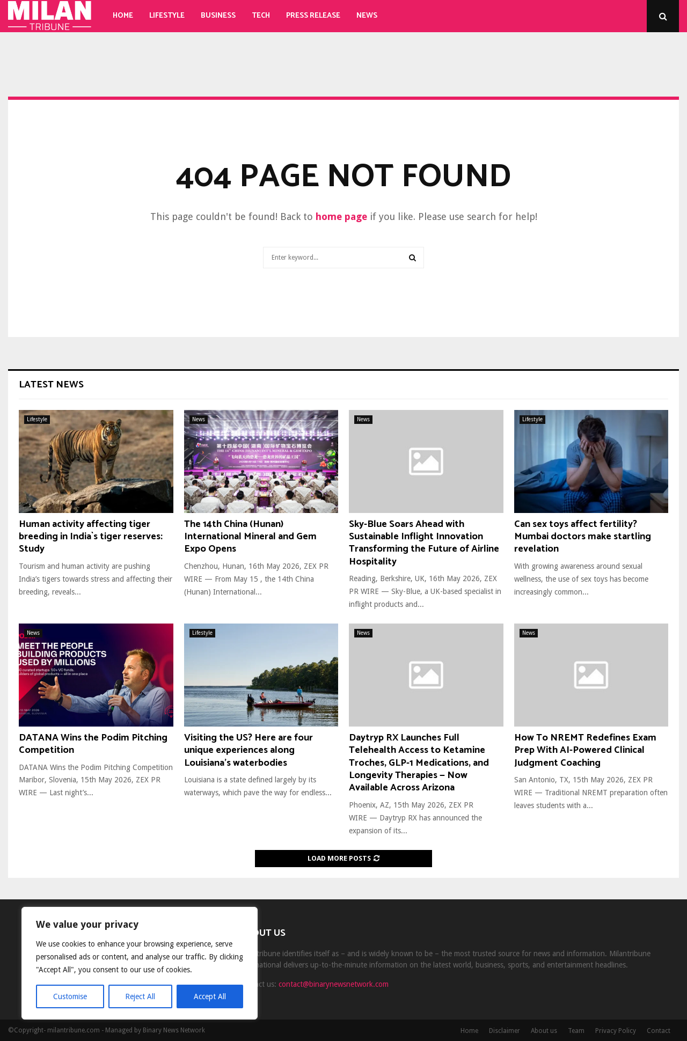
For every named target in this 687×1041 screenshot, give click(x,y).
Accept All (210, 996)
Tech (261, 16)
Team (576, 1031)
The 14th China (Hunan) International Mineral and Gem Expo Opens (250, 537)
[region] (139, 963)
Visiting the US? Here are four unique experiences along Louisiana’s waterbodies (248, 750)
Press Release (313, 16)
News (366, 16)
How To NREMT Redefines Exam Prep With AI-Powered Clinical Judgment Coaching (585, 750)
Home (123, 16)
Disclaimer (504, 1031)
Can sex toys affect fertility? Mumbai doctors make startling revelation (582, 537)
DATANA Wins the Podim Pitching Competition (93, 744)
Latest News (51, 385)
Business (218, 16)
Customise (70, 996)
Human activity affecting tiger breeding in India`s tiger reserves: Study (91, 537)
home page (341, 216)
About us (544, 1031)
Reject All (141, 996)
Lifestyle (167, 16)
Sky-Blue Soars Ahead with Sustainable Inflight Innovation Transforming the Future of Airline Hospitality (424, 543)
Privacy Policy (615, 1031)
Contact (658, 1031)
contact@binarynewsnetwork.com (334, 984)
